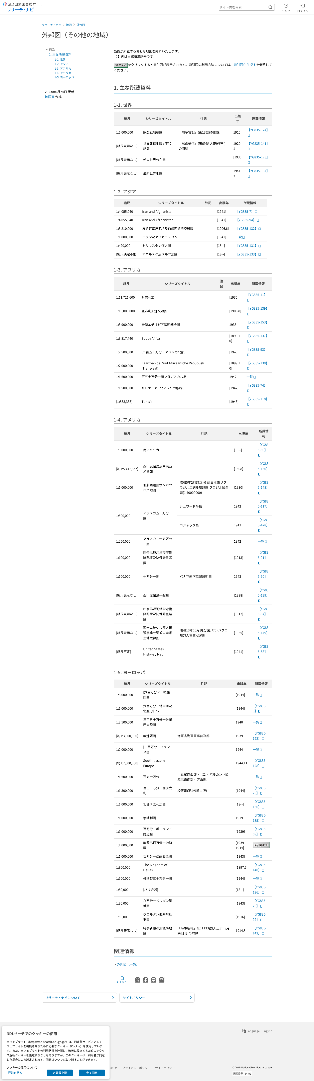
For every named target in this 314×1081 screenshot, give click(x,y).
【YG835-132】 (248, 228)
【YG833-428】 (263, 524)
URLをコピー (122, 980)
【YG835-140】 (260, 867)
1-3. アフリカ (62, 68)
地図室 (49, 96)
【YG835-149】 (263, 632)
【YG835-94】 (247, 219)
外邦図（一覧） (128, 964)
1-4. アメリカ (62, 73)
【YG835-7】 (246, 211)
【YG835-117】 (263, 506)
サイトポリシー (165, 1068)
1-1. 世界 (60, 59)
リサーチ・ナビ (51, 25)
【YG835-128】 (260, 763)
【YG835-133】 (248, 254)
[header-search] (247, 7)
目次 (50, 49)
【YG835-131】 (248, 245)
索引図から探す (244, 64)
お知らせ (112, 1068)
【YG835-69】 (260, 831)
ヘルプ (286, 7)
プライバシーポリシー (136, 1068)
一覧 (240, 236)
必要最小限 (60, 1073)
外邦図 (80, 25)
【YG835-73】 (260, 790)
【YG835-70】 (260, 903)
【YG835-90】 (263, 576)
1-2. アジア (61, 64)
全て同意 (92, 1073)
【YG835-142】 (260, 931)
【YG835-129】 (263, 595)
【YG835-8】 (260, 708)
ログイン (302, 7)
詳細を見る (15, 1073)
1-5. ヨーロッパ (64, 77)
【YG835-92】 (260, 917)
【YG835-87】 (263, 613)
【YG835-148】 (263, 487)
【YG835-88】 (263, 651)
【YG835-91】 (263, 557)
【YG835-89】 (263, 449)
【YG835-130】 (263, 468)
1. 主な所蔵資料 (60, 54)
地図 (69, 25)
